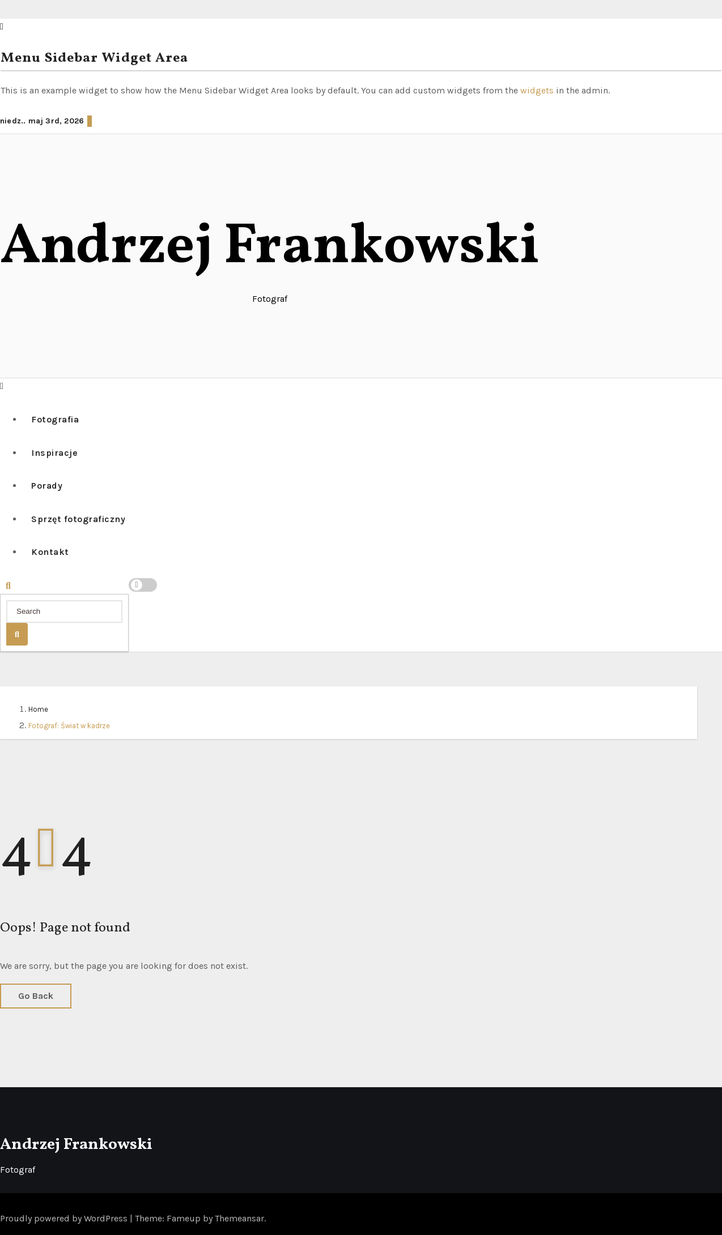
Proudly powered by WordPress (65, 1218)
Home (38, 709)
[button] (1, 386)
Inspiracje (54, 452)
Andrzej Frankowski (270, 247)
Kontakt (50, 551)
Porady (46, 485)
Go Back (35, 995)
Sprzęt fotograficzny (78, 519)
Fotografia (55, 419)
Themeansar (239, 1218)
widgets (538, 90)
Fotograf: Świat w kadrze (69, 725)
